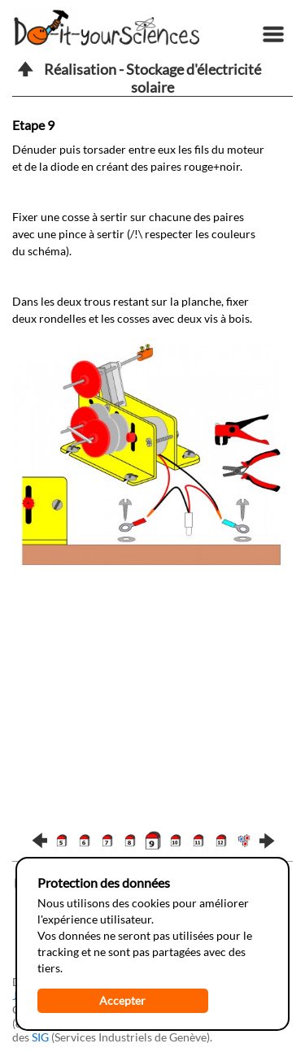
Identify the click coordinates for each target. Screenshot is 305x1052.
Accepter (122, 1000)
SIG (40, 1037)
